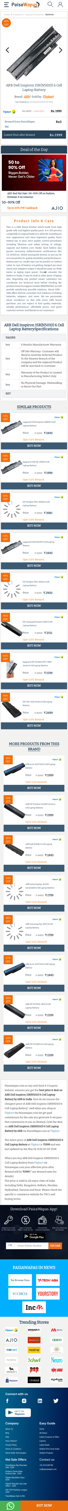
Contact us (47, 1459)
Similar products (34, 407)
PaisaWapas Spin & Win (15, 1496)
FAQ (7, 1437)
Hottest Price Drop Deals (49, 1449)
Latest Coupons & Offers (49, 1437)
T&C (7, 127)
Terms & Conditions (13, 1449)
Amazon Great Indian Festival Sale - (14, 1472)
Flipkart (48, 96)
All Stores (43, 1433)
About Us (9, 1429)
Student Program (46, 1453)
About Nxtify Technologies (15, 1453)
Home (42, 1429)
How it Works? (11, 1441)
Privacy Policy (11, 1445)
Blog (7, 1433)
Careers (43, 1441)
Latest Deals (45, 1445)
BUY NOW (44, 1506)
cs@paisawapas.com (48, 1469)
